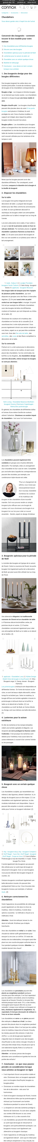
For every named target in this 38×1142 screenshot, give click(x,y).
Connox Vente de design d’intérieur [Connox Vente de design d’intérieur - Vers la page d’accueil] (9, 7)
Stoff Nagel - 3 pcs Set (11, 854)
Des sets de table (22, 333)
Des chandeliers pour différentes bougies (18, 46)
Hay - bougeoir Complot (27, 852)
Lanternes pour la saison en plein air (16, 56)
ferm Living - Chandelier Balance (15, 402)
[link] (31, 7)
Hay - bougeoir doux (11, 852)
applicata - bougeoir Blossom (22, 288)
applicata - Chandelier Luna (14, 677)
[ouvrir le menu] (35, 7)
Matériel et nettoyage (11, 63)
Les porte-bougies (8, 687)
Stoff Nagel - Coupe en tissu (12, 856)
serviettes (5, 336)
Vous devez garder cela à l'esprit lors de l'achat (18, 21)
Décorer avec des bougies (13, 49)
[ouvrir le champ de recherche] (20, 7)
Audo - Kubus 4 (11, 283)
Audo (3, 892)
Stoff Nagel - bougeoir (28, 854)
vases (14, 336)
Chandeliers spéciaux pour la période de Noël (20, 53)
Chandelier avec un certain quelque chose (18, 59)
